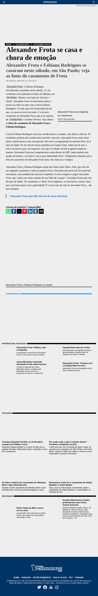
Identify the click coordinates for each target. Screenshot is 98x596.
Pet (71, 578)
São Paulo (11, 97)
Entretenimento (42, 578)
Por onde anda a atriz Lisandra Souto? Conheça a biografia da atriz (68, 443)
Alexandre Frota (41, 44)
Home (8, 44)
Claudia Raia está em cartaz (76, 347)
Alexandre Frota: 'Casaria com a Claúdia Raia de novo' (77, 364)
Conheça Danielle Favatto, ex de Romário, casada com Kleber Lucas (22, 443)
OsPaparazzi (50, 2)
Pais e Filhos (60, 578)
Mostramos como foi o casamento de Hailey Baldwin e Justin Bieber (70, 483)
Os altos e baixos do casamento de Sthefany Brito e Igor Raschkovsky (24, 483)
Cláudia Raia (16, 119)
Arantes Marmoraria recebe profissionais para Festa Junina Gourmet (76, 502)
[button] (5, 2)
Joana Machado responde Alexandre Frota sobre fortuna (31, 363)
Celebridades (22, 44)
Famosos (26, 578)
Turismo (79, 578)
